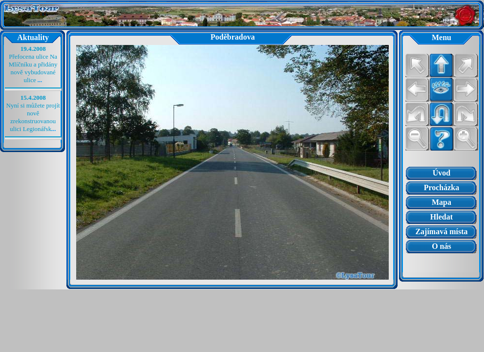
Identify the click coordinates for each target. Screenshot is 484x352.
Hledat (441, 217)
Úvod (441, 173)
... (40, 80)
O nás (441, 246)
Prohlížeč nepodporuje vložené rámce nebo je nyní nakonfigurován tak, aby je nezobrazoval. (441, 263)
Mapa (441, 202)
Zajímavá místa (441, 231)
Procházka (442, 187)
